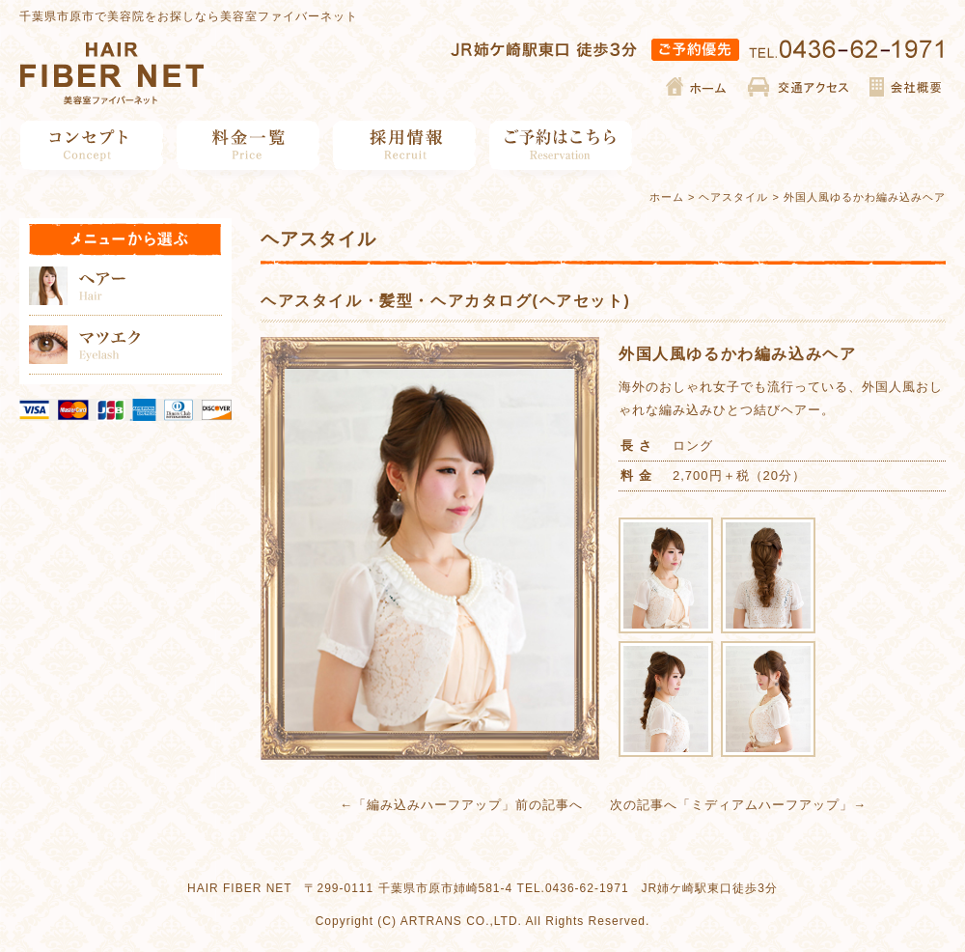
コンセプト (92, 145)
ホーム (697, 87)
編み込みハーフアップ (434, 805)
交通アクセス (798, 87)
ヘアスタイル (733, 197)
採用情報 (405, 145)
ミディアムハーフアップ (765, 805)
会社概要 (904, 87)
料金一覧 (248, 145)
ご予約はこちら (561, 145)
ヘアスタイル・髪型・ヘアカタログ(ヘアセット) (445, 301)
